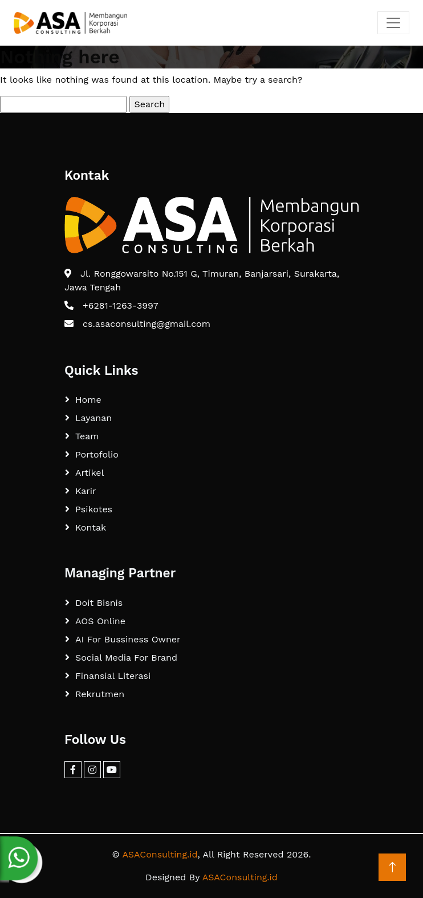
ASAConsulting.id (159, 854)
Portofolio (97, 454)
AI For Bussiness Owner (128, 639)
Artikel (89, 472)
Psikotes (93, 509)
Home (88, 399)
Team (87, 436)
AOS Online (100, 621)
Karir (85, 491)
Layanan (93, 417)
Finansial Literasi (113, 675)
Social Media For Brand (126, 657)
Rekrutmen (99, 694)
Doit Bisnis (99, 602)
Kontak (90, 527)
